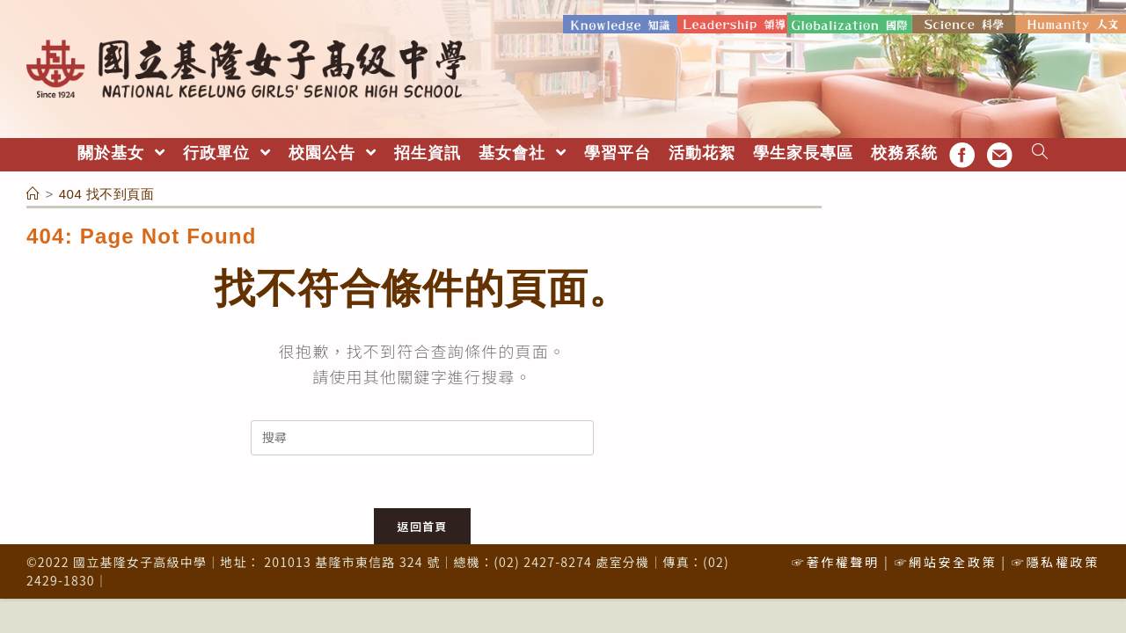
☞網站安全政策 (945, 562)
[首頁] (33, 193)
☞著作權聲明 (836, 562)
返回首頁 (422, 526)
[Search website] (1040, 153)
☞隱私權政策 (1056, 562)
